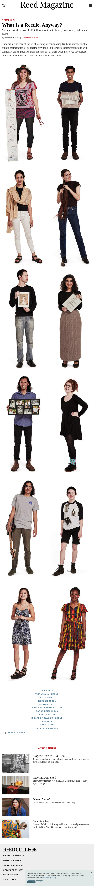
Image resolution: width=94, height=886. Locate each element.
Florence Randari (47, 728)
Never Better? (41, 799)
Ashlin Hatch (47, 714)
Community (8, 20)
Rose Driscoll (47, 701)
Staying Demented (44, 777)
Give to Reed (10, 879)
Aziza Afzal (47, 697)
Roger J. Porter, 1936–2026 (50, 755)
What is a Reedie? (17, 732)
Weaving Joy (41, 821)
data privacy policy (49, 878)
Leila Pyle (47, 690)
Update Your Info (13, 870)
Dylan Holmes (47, 704)
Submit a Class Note (14, 865)
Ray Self (47, 721)
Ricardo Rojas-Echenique (46, 718)
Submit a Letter (12, 860)
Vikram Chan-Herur (47, 694)
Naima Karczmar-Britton (47, 708)
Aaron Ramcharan (47, 711)
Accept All (31, 882)
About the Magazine (14, 856)
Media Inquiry (10, 875)
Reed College (20, 849)
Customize (39, 882)
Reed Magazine (47, 5)
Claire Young (47, 725)
